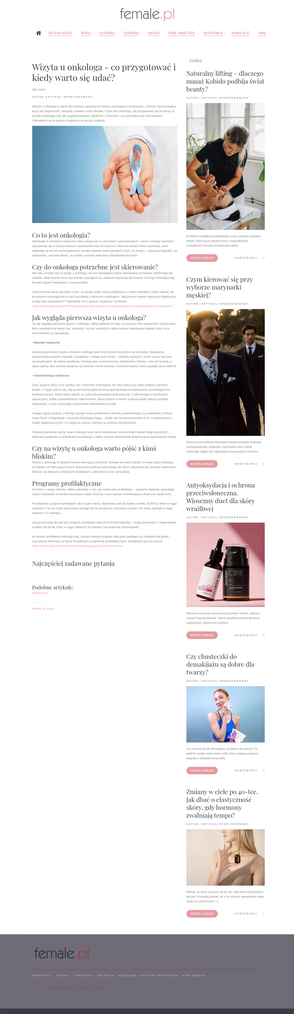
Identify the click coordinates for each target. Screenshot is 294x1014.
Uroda (154, 33)
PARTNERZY (84, 975)
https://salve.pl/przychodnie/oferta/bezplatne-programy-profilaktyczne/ (77, 546)
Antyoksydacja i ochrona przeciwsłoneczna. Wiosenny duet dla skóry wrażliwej (220, 497)
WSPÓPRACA (41, 975)
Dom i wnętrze (181, 33)
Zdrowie (131, 33)
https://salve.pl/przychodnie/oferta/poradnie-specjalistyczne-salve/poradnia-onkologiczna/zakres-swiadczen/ (102, 306)
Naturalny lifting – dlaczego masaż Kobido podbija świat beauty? (225, 81)
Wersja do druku (43, 608)
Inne (262, 33)
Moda (86, 33)
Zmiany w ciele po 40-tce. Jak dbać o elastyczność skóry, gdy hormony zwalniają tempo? (222, 803)
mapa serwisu (194, 975)
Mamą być (241, 33)
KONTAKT (63, 975)
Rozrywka (213, 33)
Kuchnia (107, 33)
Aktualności (60, 33)
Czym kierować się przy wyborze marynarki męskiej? (219, 287)
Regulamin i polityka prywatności (149, 975)
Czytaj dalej (202, 258)
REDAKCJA (106, 975)
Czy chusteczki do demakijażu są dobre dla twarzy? (220, 664)
